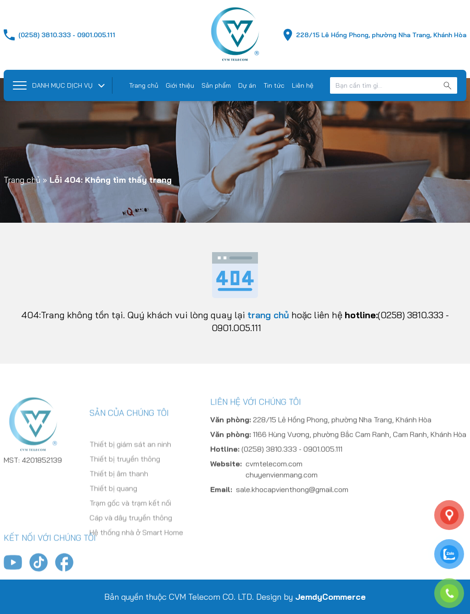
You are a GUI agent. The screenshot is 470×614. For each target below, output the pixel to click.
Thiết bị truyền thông (125, 485)
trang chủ (268, 315)
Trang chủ (143, 85)
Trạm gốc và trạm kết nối (130, 530)
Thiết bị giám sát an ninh (130, 471)
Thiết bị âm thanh (119, 500)
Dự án (247, 85)
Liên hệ (302, 85)
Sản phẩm (216, 85)
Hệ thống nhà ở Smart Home (136, 559)
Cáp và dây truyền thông (131, 544)
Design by (311, 596)
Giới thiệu (180, 85)
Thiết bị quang (113, 515)
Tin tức (274, 85)
